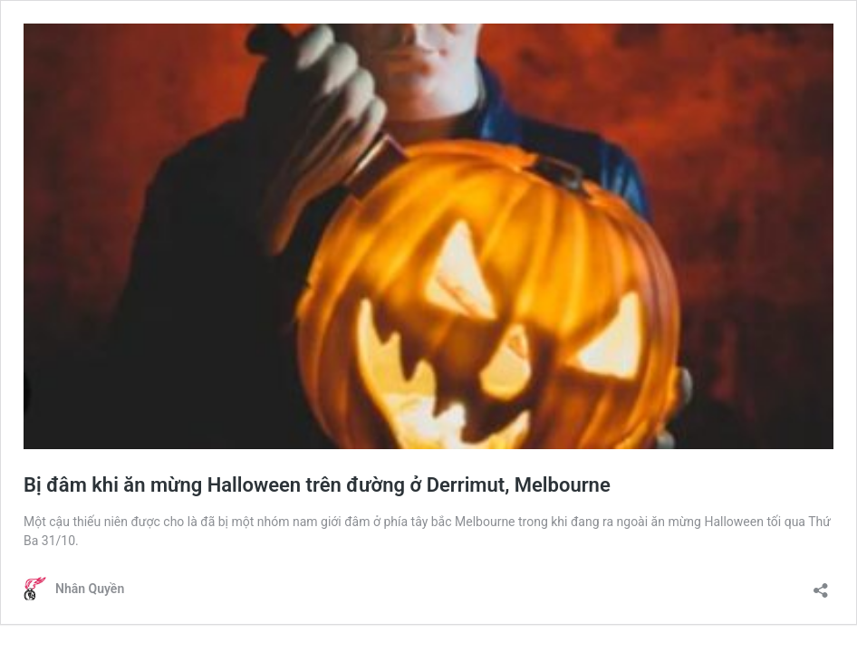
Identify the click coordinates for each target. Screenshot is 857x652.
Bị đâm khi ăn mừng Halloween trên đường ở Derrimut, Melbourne (317, 485)
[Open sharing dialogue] (820, 584)
